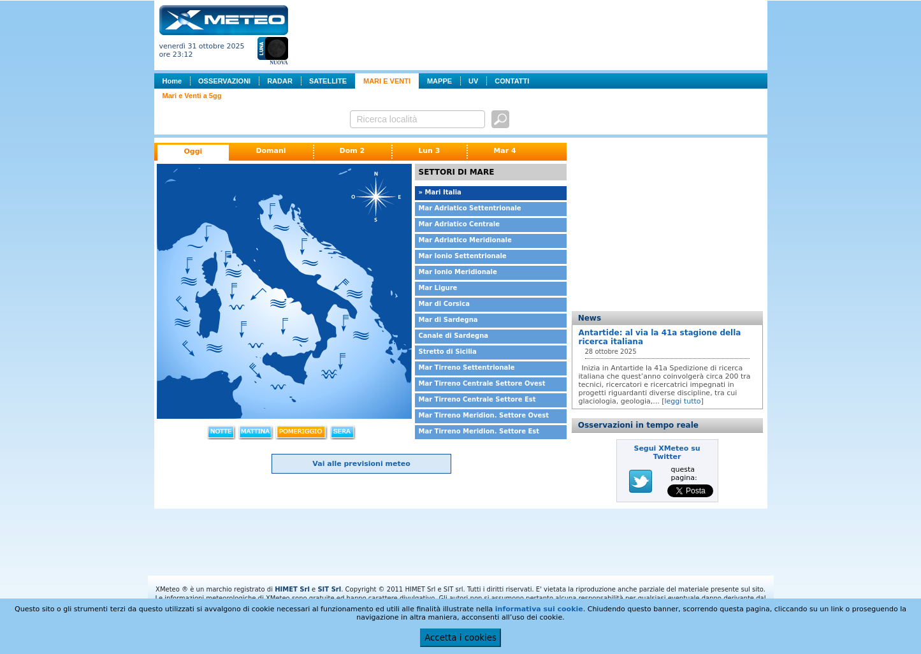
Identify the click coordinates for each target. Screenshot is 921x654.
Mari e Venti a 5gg (192, 95)
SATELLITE (328, 81)
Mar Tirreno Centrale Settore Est (477, 399)
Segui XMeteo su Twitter (667, 452)
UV (473, 81)
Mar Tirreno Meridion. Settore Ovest (484, 415)
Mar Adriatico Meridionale (465, 239)
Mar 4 (504, 151)
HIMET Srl (292, 589)
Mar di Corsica (444, 303)
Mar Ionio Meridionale (458, 271)
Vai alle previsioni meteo (361, 464)
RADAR (280, 81)
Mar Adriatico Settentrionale (470, 208)
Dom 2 (352, 151)
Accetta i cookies (460, 638)
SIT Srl (329, 589)
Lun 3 (429, 151)
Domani (271, 151)
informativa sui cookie (539, 609)
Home (172, 81)
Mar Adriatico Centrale (459, 224)
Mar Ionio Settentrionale (463, 255)
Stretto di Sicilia (448, 351)
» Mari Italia (440, 192)
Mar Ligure (438, 287)
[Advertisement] (530, 33)
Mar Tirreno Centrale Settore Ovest (482, 383)
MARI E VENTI (386, 81)
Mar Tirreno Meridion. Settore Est (479, 431)
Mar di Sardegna (448, 319)
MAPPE (439, 81)
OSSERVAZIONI (224, 81)
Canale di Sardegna (454, 335)
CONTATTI (512, 81)
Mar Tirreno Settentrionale (467, 367)
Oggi (193, 151)
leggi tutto (683, 401)
